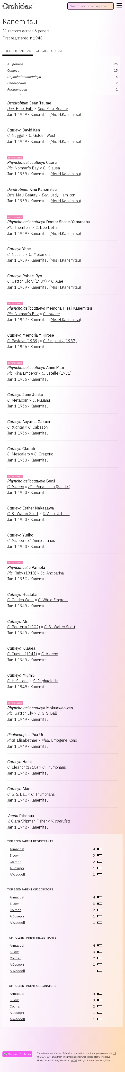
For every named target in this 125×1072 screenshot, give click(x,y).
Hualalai (22, 594)
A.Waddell (17, 874)
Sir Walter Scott (22, 513)
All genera (15, 64)
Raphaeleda (45, 680)
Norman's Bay (23, 168)
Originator (49, 50)
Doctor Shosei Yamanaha (48, 221)
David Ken (23, 130)
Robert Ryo (24, 275)
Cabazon (38, 427)
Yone (19, 248)
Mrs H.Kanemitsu (65, 114)
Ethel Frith (20, 108)
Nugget (16, 135)
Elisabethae (22, 740)
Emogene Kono (59, 740)
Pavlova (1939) (23, 340)
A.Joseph (17, 868)
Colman (15, 861)
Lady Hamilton (58, 195)
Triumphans (54, 767)
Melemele (40, 254)
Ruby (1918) (21, 573)
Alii (17, 621)
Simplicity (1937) (60, 340)
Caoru (32, 162)
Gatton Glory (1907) (27, 281)
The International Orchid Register (80, 1056)
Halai (19, 761)
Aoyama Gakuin (28, 421)
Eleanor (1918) (22, 767)
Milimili (21, 675)
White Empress (53, 599)
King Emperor (22, 373)
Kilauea (51, 168)
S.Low (14, 855)
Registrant (18, 50)
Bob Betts (47, 227)
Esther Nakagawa (30, 508)
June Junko (25, 394)
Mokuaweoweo (40, 707)
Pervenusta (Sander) (49, 486)
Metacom (17, 400)
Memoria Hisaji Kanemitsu (49, 308)
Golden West (42, 135)
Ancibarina (52, 573)
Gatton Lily (20, 713)
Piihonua (20, 815)
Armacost (17, 849)
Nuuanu (16, 254)
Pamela (26, 567)
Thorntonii (19, 227)
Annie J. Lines (56, 513)
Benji (31, 481)
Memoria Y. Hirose (30, 335)
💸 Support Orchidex (17, 1054)
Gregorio (43, 454)
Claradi (21, 448)
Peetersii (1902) (23, 626)
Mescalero (18, 454)
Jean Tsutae (29, 103)
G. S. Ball (47, 713)
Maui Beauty (53, 108)
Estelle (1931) (56, 373)
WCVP (74, 1060)
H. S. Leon (17, 680)
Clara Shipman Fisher (27, 821)
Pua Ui (25, 734)
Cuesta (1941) (22, 653)
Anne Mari (35, 367)
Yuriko (20, 535)
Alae (57, 281)
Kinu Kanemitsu (32, 189)
